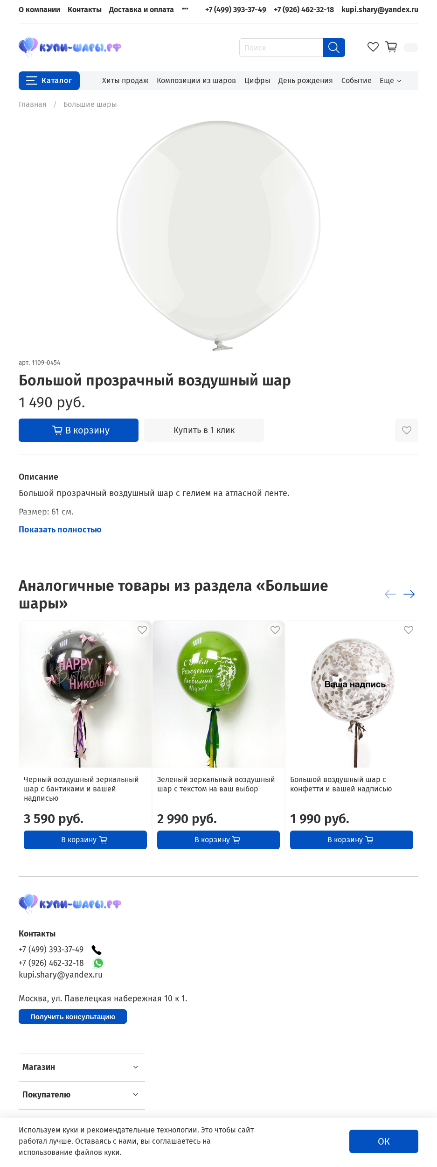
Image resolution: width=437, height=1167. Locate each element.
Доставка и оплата (141, 9)
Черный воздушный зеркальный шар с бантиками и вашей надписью (81, 789)
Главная (33, 104)
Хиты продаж (125, 81)
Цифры (257, 81)
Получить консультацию (72, 1016)
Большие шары (90, 104)
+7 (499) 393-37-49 (235, 9)
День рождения (305, 81)
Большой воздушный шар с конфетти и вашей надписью (341, 784)
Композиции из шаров (196, 81)
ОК (384, 1141)
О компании (39, 9)
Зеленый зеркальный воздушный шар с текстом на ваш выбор (216, 784)
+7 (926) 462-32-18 (304, 9)
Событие (356, 81)
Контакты (85, 9)
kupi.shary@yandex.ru (379, 9)
